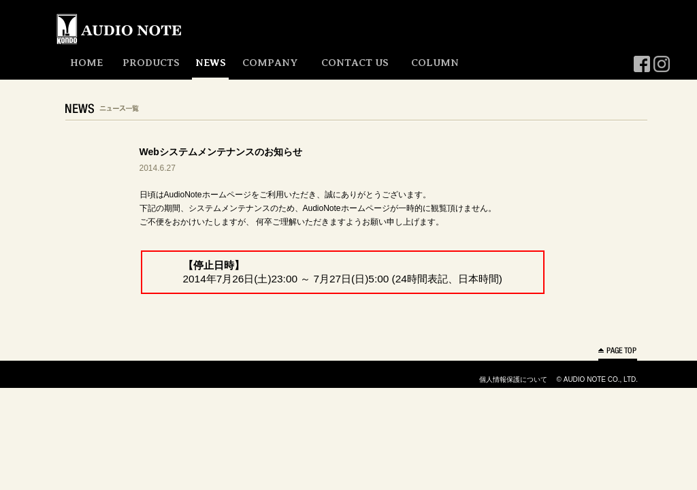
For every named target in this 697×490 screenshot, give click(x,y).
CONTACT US (355, 62)
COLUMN (435, 62)
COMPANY (269, 62)
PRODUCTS (151, 62)
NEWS (210, 62)
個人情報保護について (513, 379)
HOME (86, 62)
